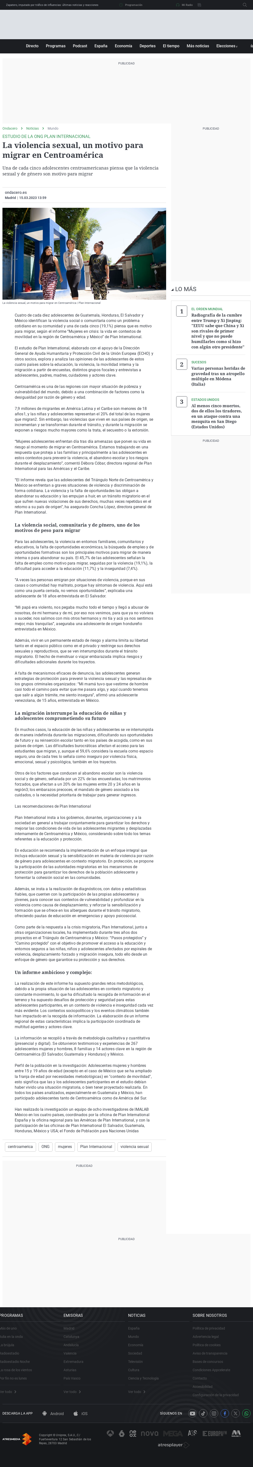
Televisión (139, 1366)
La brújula (10, 1350)
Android (53, 1423)
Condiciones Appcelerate (214, 1375)
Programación (130, 5)
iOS (81, 1423)
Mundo (53, 128)
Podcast (80, 46)
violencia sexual (124, 1147)
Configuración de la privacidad (219, 1400)
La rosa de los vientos (18, 1375)
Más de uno (11, 1333)
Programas (56, 46)
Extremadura (77, 1366)
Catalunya (75, 1341)
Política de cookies (210, 1350)
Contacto (203, 1383)
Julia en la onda (14, 1341)
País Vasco (75, 1383)
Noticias (32, 128)
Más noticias (198, 46)
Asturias (73, 1375)
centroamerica (19, 1147)
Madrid (72, 1333)
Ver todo (11, 1396)
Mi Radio (184, 5)
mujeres (60, 1147)
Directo (32, 46)
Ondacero (9, 128)
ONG (42, 1147)
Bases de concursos (211, 1366)
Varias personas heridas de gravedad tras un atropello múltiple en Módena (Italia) (218, 373)
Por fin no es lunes (16, 1383)
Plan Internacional (89, 1147)
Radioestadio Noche (17, 1366)
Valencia (73, 1358)
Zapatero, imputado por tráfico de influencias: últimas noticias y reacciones (52, 5)
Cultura (137, 1375)
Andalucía (74, 1350)
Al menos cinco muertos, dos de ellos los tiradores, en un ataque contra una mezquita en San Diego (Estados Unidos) (216, 411)
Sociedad (139, 1358)
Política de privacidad (212, 1333)
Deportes (148, 46)
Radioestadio (12, 1358)
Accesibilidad (206, 1391)
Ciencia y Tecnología (147, 1383)
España (100, 46)
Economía (123, 46)
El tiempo (171, 46)
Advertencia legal (209, 1341)
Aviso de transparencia (213, 1358)
